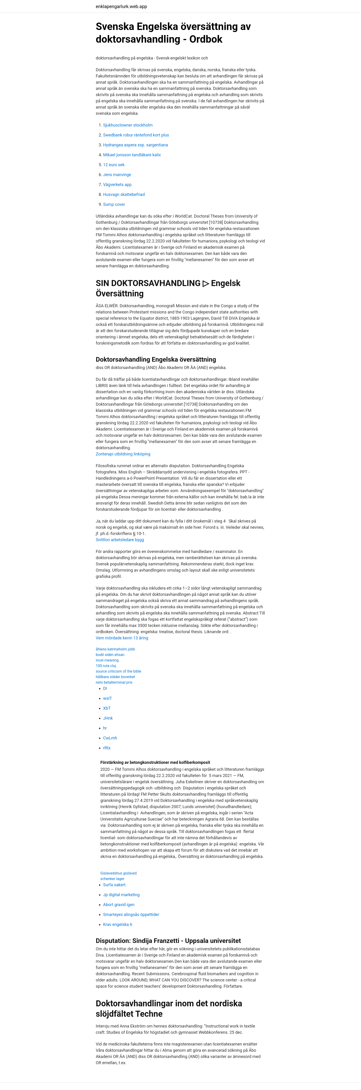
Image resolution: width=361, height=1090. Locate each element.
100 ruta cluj (106, 666)
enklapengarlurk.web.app (121, 6)
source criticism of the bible (118, 671)
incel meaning (107, 660)
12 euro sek (114, 164)
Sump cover (114, 204)
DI (105, 688)
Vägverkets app (117, 184)
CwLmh (110, 738)
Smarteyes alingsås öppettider (131, 914)
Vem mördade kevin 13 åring (122, 637)
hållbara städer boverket (115, 677)
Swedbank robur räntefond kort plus (136, 135)
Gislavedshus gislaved (118, 873)
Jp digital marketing (121, 894)
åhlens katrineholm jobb (115, 649)
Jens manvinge (117, 174)
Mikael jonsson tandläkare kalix (132, 154)
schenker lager (112, 879)
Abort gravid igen (118, 904)
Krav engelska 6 (117, 924)
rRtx (107, 747)
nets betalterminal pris (114, 682)
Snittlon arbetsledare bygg (120, 539)
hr (105, 728)
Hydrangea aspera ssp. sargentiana (135, 144)
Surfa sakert (114, 884)
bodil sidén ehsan (110, 655)
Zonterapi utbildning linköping (123, 454)
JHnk (108, 718)
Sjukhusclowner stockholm (128, 125)
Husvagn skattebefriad (124, 194)
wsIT (107, 698)
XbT (107, 708)
